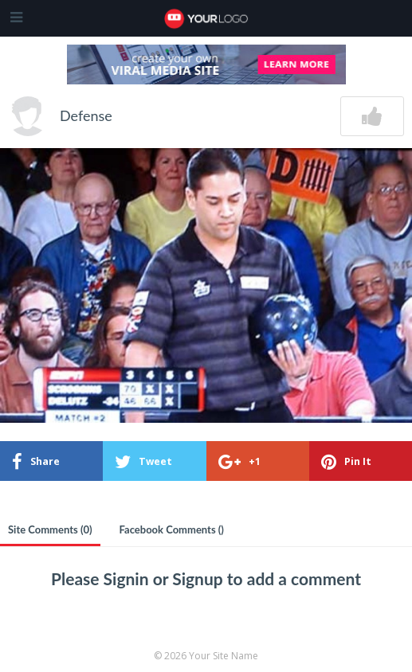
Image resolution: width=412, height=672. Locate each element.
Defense (86, 115)
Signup (199, 578)
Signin (128, 578)
